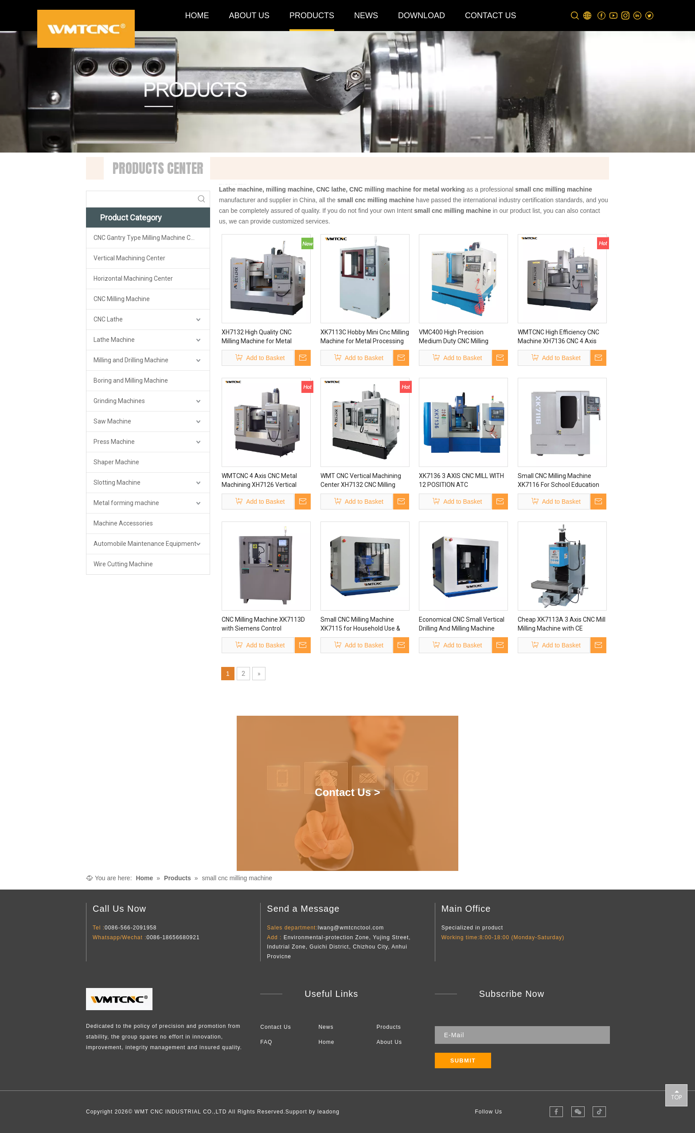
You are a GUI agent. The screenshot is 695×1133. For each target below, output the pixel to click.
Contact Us (275, 1027)
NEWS (366, 15)
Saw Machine (112, 421)
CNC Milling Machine (122, 298)
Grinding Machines (119, 400)
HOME (197, 15)
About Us (389, 1042)
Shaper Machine (116, 462)
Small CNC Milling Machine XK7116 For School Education (558, 480)
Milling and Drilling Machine (131, 360)
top (676, 1095)
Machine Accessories (123, 523)
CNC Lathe (108, 319)
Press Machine (114, 441)
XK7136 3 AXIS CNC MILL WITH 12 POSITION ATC (461, 480)
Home (326, 1042)
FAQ (266, 1042)
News (325, 1027)
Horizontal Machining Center (133, 278)
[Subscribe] (463, 1060)
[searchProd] (140, 199)
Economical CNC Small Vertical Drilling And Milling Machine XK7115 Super (461, 624)
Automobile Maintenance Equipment (145, 543)
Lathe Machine (114, 339)
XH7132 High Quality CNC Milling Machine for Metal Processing (257, 337)
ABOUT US (249, 15)
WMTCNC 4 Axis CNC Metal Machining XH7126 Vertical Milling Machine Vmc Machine (263, 480)
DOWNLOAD (421, 15)
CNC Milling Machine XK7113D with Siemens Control (263, 624)
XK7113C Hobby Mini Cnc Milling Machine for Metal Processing (364, 337)
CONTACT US (490, 15)
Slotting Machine (117, 482)
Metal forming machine (126, 502)
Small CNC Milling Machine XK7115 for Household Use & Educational (360, 624)
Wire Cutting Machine (123, 564)
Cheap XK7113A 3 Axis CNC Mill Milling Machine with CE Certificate (561, 624)
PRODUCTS (311, 15)
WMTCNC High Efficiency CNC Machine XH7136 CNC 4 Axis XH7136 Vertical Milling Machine (558, 337)
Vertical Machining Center (129, 258)
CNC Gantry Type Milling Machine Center (150, 237)
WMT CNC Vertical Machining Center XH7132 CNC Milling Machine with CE (360, 480)
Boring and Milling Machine (131, 380)
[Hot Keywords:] (202, 199)
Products (389, 1027)
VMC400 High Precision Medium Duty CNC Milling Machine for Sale (453, 337)
